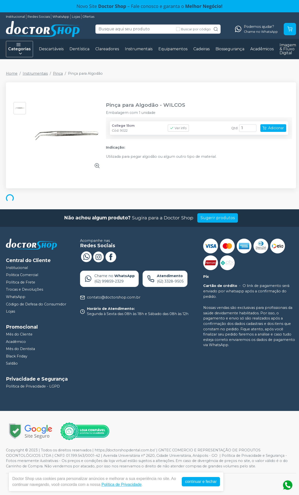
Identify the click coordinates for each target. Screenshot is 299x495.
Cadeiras (201, 49)
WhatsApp (60, 16)
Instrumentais (138, 49)
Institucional (15, 16)
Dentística (79, 49)
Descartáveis (51, 49)
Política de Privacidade (122, 484)
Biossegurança (230, 49)
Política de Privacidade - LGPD (33, 386)
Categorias (19, 49)
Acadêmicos (262, 49)
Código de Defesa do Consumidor (36, 304)
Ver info (178, 128)
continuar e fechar (201, 481)
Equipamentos (172, 49)
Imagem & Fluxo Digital (288, 49)
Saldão (12, 363)
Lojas (76, 16)
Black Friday (16, 356)
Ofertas (88, 16)
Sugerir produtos (217, 217)
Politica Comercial (22, 275)
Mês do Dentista (20, 349)
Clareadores (107, 49)
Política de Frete (20, 282)
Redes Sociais (39, 16)
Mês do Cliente (19, 334)
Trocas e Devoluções (24, 289)
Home (11, 73)
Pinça (58, 73)
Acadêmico (16, 341)
